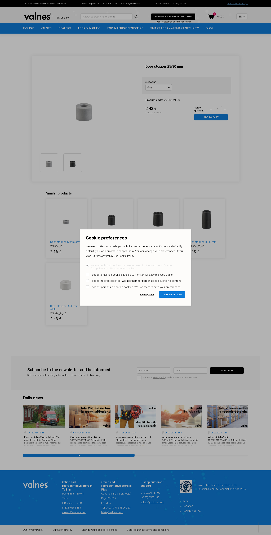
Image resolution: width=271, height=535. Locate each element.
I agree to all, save (172, 294)
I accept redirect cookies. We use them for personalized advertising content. (136, 280)
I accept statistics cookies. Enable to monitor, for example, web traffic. (132, 274)
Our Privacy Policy (102, 255)
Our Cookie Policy (124, 255)
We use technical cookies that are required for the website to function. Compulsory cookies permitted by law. (132, 267)
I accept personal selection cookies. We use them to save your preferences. (136, 287)
